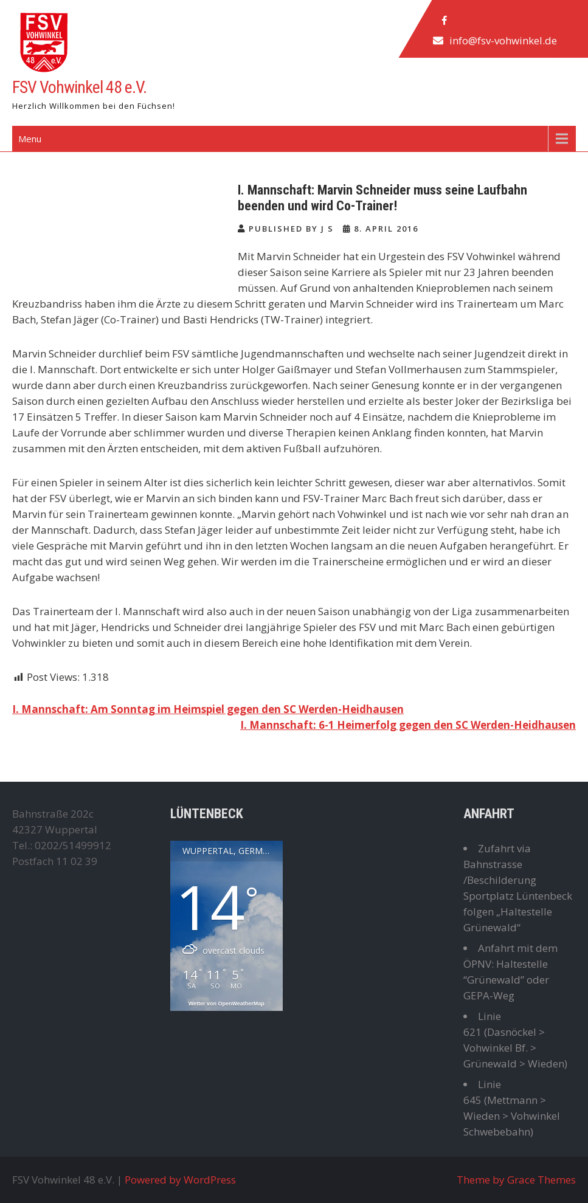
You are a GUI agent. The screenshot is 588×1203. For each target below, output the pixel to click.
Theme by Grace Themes (516, 1180)
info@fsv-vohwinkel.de (503, 40)
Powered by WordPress (180, 1180)
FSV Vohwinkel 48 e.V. (79, 87)
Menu (29, 139)
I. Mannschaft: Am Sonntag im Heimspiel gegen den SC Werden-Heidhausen (208, 709)
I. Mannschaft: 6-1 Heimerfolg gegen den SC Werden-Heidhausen (408, 725)
